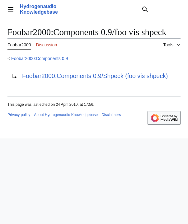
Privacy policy (18, 115)
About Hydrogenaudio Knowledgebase (66, 115)
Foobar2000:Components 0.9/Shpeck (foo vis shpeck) (95, 75)
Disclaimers (111, 115)
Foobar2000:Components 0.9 (39, 58)
